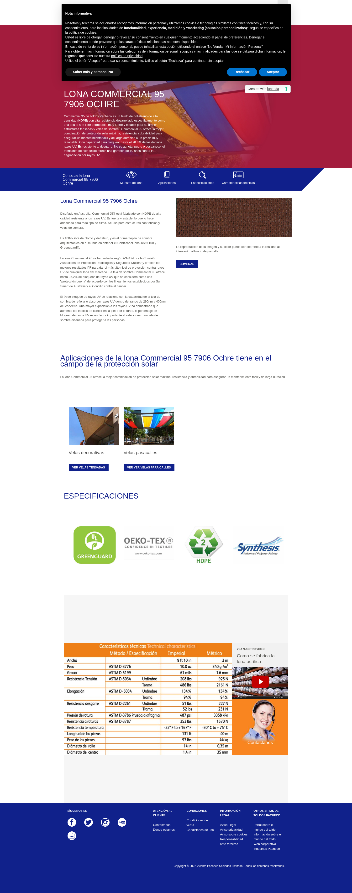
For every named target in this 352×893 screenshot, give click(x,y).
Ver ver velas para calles (149, 467)
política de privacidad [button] (127, 56)
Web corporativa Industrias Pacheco (266, 846)
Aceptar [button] (273, 72)
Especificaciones (202, 178)
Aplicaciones (167, 178)
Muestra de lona (131, 178)
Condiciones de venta (197, 823)
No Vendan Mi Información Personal (235, 46)
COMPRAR (187, 264)
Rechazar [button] (242, 72)
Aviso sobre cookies (233, 834)
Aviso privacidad (231, 829)
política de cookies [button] (82, 32)
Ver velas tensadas (88, 467)
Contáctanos (161, 825)
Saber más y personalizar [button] (93, 72)
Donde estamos (164, 829)
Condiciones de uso (200, 830)
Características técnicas (238, 178)
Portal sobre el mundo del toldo (264, 827)
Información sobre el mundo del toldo (267, 837)
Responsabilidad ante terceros (231, 841)
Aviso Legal (228, 825)
